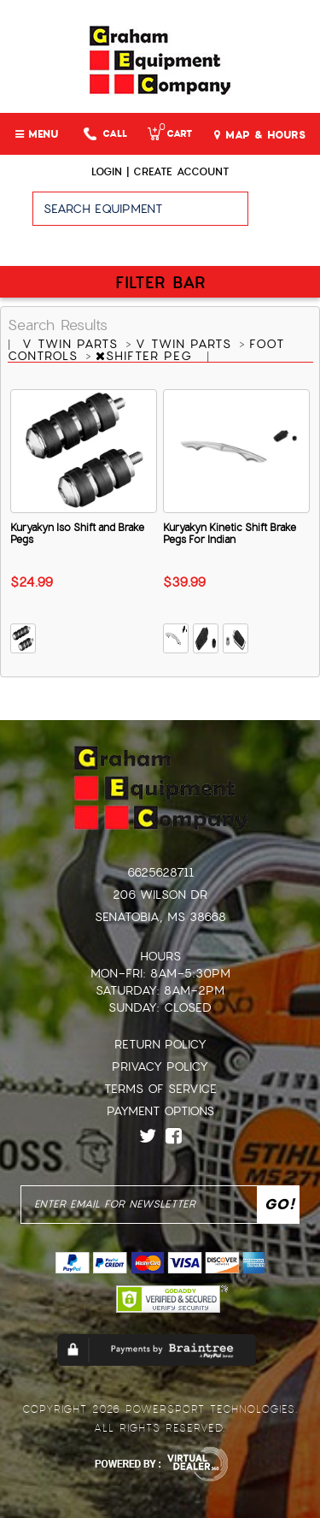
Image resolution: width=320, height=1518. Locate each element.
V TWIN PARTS (72, 343)
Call (105, 133)
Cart (170, 133)
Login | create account (160, 172)
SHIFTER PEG (146, 355)
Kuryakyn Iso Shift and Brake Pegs (77, 533)
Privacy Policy (160, 1066)
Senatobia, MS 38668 (160, 916)
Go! (284, 216)
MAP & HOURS (259, 135)
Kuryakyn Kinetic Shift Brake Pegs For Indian (229, 533)
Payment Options (160, 1111)
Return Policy (160, 1044)
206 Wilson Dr (160, 894)
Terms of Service (160, 1088)
